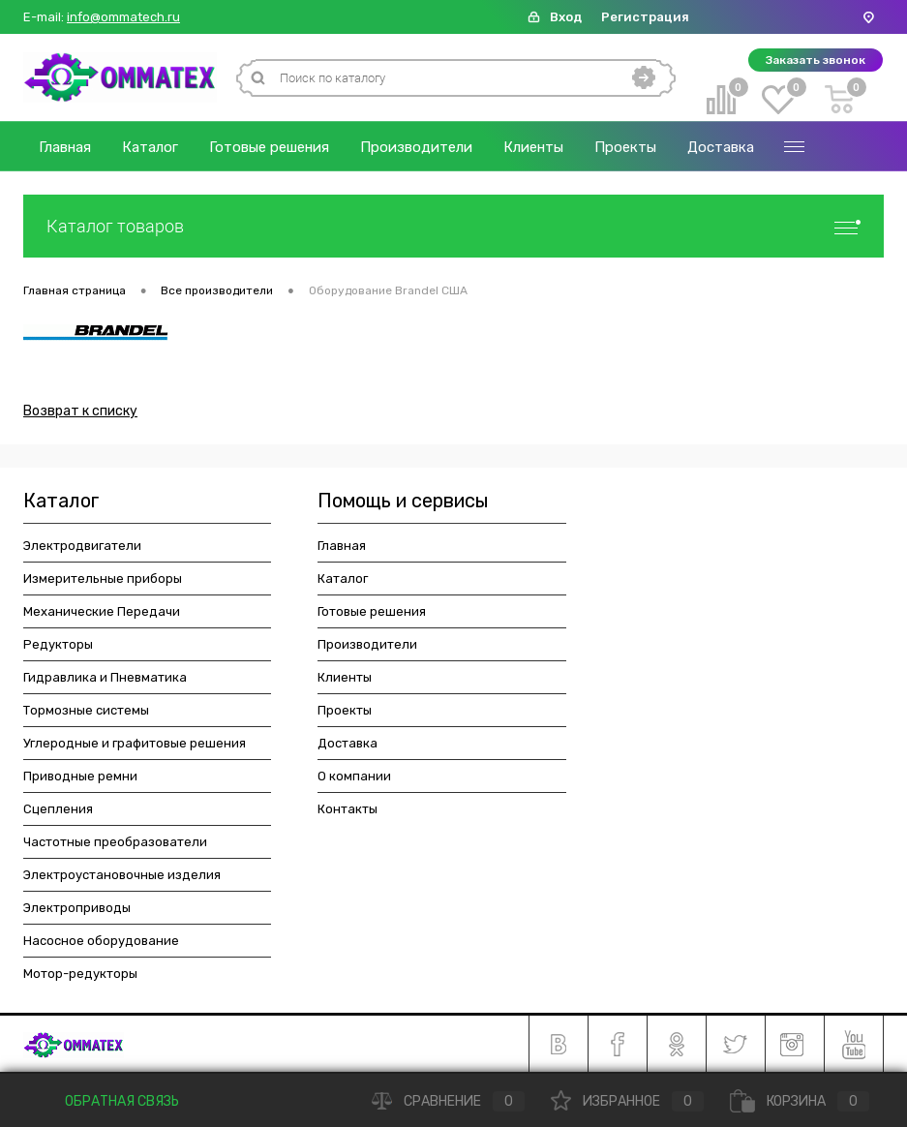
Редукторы (58, 644)
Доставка (720, 147)
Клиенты (533, 147)
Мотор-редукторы (80, 973)
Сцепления (58, 809)
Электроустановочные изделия (122, 875)
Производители (416, 147)
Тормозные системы (86, 710)
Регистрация (645, 17)
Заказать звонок (815, 60)
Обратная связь (108, 1101)
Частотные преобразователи (115, 842)
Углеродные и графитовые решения (134, 743)
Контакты (347, 809)
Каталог (150, 147)
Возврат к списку (80, 411)
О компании (354, 776)
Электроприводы (77, 907)
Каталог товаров (453, 226)
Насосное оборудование (101, 940)
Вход (566, 17)
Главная (65, 147)
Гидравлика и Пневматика (105, 677)
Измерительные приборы (102, 578)
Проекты (625, 147)
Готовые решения (269, 147)
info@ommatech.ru (123, 17)
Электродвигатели (82, 545)
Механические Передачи (101, 611)
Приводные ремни (80, 776)
